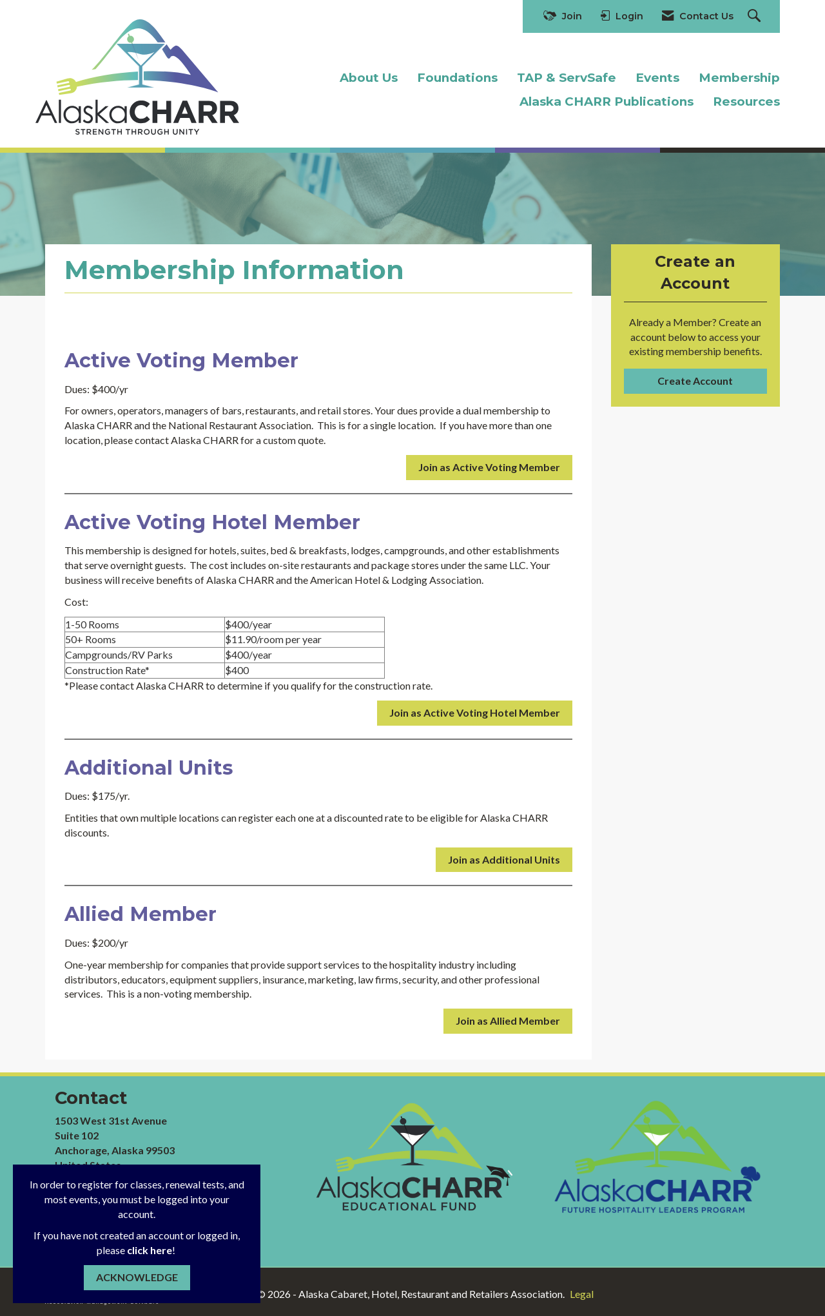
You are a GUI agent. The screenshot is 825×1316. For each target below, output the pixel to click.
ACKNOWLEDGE (137, 1277)
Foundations (457, 77)
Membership (739, 77)
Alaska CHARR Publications (606, 101)
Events (657, 77)
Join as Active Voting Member (489, 467)
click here (149, 1250)
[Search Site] (756, 16)
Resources (746, 101)
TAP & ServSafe (566, 77)
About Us (369, 77)
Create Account (695, 380)
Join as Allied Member (508, 1020)
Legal (582, 1294)
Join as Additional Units (504, 859)
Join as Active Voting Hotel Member (474, 712)
